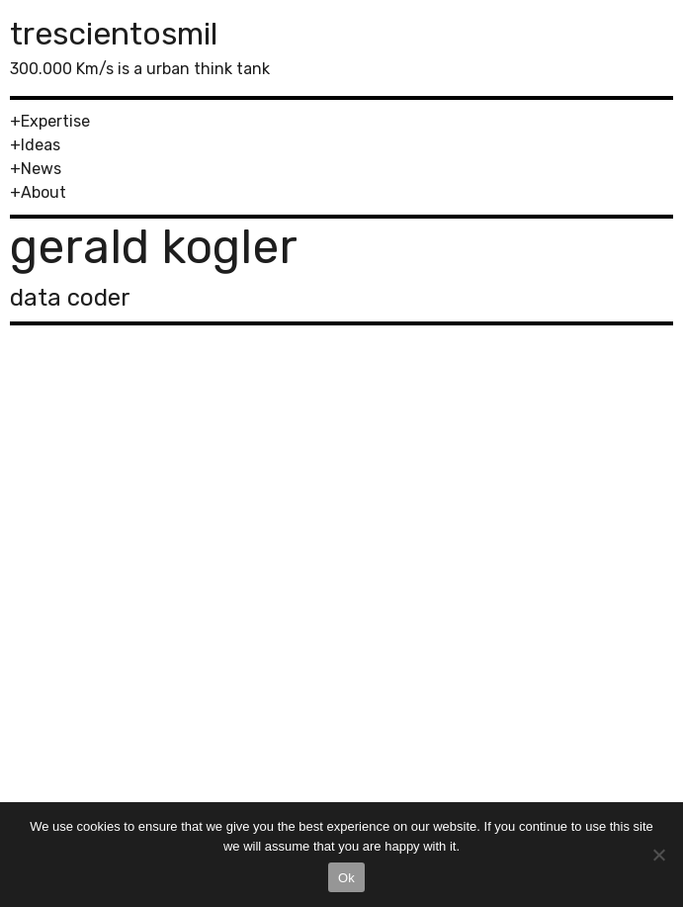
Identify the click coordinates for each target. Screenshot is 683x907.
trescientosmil (113, 33)
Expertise (55, 121)
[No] (658, 854)
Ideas (40, 145)
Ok (346, 877)
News (41, 168)
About (43, 192)
